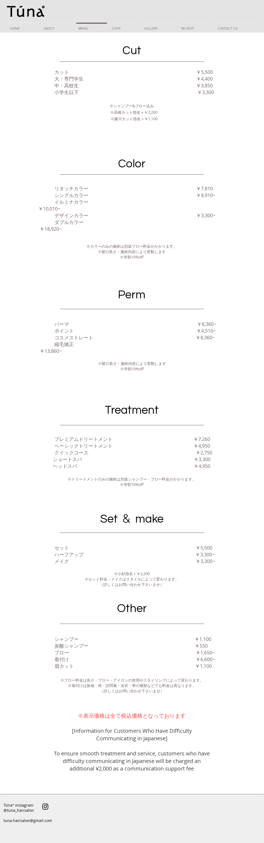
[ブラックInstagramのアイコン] (45, 807)
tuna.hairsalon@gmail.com (28, 820)
